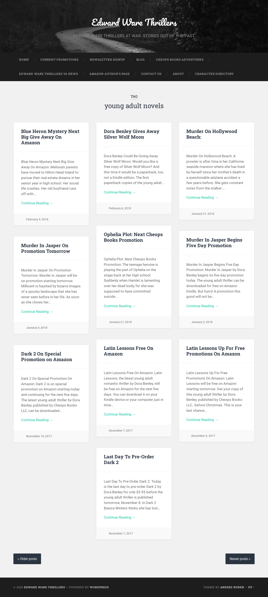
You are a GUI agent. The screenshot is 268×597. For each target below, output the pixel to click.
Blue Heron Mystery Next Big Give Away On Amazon (50, 137)
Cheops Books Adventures (180, 60)
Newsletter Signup (107, 60)
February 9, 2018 (37, 219)
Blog (140, 60)
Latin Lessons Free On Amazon (128, 351)
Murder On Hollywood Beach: (211, 134)
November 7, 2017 (121, 534)
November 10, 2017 (39, 436)
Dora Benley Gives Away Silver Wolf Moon (131, 134)
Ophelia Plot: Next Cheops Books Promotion (133, 237)
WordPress (99, 587)
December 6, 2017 (203, 436)
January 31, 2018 (202, 214)
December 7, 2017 (121, 430)
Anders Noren (232, 587)
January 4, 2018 (36, 328)
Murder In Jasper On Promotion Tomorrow (45, 248)
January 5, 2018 (202, 322)
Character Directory (214, 74)
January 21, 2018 (120, 322)
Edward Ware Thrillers (134, 22)
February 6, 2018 (120, 208)
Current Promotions (59, 60)
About (178, 74)
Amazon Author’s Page (109, 74)
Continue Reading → (37, 203)
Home (24, 60)
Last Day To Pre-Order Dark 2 (129, 459)
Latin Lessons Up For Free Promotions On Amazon (215, 351)
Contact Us (151, 74)
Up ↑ (251, 587)
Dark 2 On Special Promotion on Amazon (46, 357)
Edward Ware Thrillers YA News (48, 74)
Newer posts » (240, 559)
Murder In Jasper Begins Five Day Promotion (214, 242)
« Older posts (27, 559)
